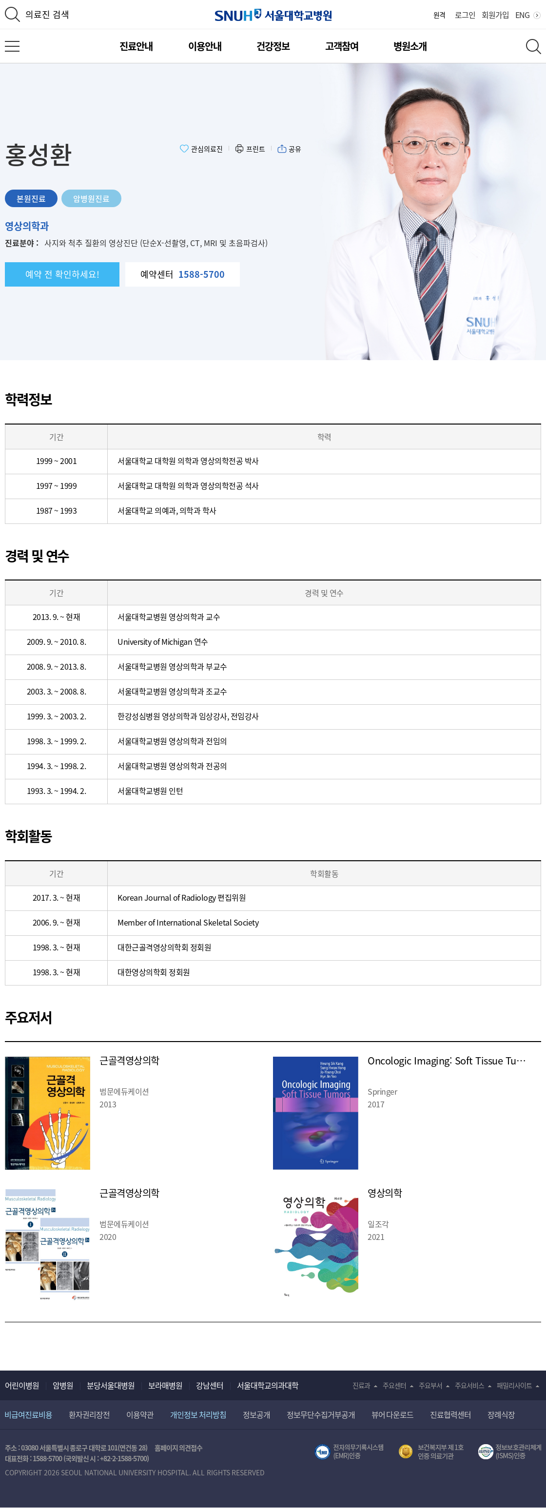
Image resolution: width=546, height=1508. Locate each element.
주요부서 (430, 1385)
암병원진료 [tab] (91, 198)
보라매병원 (165, 1385)
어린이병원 (22, 1385)
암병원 (63, 1385)
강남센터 (209, 1385)
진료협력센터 (450, 1414)
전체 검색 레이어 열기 (533, 46)
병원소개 (410, 46)
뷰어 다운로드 (392, 1414)
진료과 (361, 1385)
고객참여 (341, 46)
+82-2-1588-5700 (123, 1458)
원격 (439, 14)
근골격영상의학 (129, 1060)
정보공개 (256, 1414)
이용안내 (204, 46)
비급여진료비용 (28, 1414)
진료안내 (136, 46)
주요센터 (394, 1385)
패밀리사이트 (514, 1385)
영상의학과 (27, 226)
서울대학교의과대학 (267, 1385)
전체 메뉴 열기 (12, 46)
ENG (522, 14)
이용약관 (140, 1414)
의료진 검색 (47, 14)
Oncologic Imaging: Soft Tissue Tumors (453, 1060)
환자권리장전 (89, 1414)
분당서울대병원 (111, 1385)
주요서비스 (469, 1385)
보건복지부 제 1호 (431, 1452)
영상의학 (385, 1193)
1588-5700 (47, 1458)
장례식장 (501, 1414)
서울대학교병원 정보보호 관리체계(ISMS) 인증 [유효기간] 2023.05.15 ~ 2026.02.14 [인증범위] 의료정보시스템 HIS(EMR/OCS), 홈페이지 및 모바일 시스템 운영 (509, 1452)
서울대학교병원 (273, 15)
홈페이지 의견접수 (179, 1447)
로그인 (465, 14)
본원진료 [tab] (31, 198)
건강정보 (273, 46)
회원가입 (495, 14)
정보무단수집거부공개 (321, 1414)
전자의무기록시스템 (349, 1452)
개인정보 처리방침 (198, 1414)
